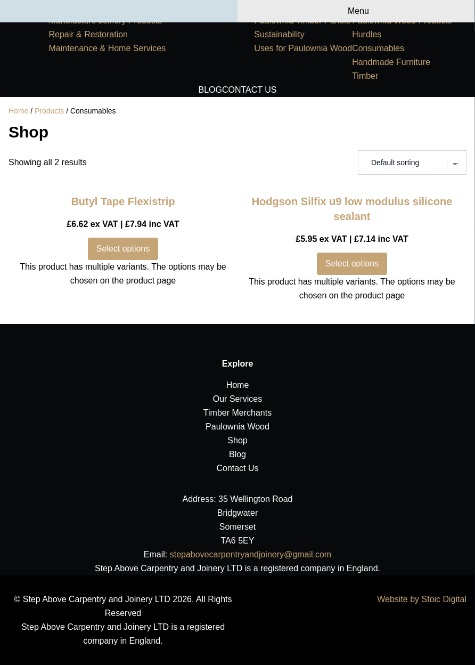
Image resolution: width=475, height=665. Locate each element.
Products (49, 111)
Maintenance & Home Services (107, 48)
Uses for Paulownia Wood (303, 48)
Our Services (237, 398)
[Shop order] (412, 162)
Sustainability (279, 34)
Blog (210, 89)
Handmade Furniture (391, 62)
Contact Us (249, 89)
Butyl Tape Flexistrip (123, 201)
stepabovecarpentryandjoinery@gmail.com (251, 554)
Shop (237, 440)
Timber (365, 75)
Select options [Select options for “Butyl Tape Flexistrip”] (123, 248)
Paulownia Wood (237, 426)
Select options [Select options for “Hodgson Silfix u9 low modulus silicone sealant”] (352, 263)
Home (18, 111)
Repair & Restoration (88, 34)
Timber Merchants (237, 412)
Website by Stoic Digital (421, 599)
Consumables (378, 48)
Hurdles (366, 34)
